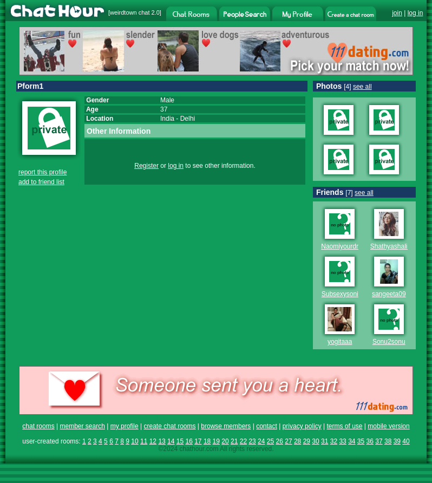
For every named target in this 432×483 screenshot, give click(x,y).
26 (279, 441)
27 (288, 441)
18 (207, 441)
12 (152, 441)
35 (360, 441)
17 (197, 441)
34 (351, 441)
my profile (124, 426)
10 (134, 441)
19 (216, 441)
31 (324, 441)
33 (342, 441)
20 (224, 441)
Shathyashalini (391, 246)
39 (397, 441)
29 (306, 441)
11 (143, 441)
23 (252, 441)
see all (362, 86)
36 (370, 441)
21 (234, 441)
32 (333, 441)
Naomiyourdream (346, 246)
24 (261, 441)
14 (170, 441)
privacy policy (302, 426)
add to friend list (41, 182)
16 (188, 441)
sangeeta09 (389, 294)
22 (243, 441)
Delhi (187, 118)
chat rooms (38, 426)
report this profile (42, 172)
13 (161, 441)
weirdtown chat (129, 12)
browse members (226, 426)
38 (387, 441)
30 (315, 441)
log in (415, 13)
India (167, 118)
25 (270, 441)
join (397, 13)
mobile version (388, 426)
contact (266, 426)
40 (405, 441)
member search (82, 426)
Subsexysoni (340, 294)
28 (297, 441)
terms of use (344, 426)
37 (378, 441)
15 (180, 441)
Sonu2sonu (388, 341)
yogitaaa (340, 341)
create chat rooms (169, 426)
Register (146, 165)
